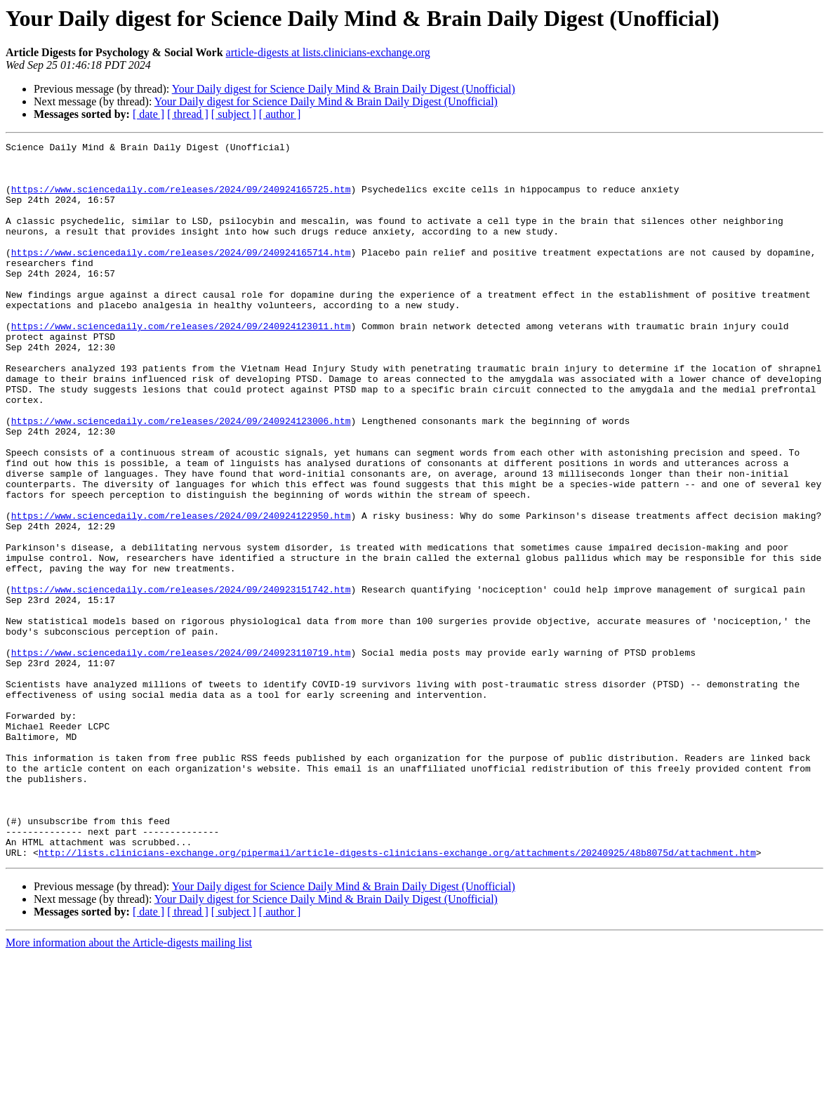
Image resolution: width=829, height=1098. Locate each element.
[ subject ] (233, 114)
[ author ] (280, 114)
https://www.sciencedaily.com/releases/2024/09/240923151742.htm (181, 679)
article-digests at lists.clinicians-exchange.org (328, 52)
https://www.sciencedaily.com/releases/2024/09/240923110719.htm (181, 755)
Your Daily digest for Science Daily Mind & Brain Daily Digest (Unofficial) (343, 89)
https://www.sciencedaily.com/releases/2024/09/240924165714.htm (181, 275)
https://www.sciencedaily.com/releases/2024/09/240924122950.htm (181, 591)
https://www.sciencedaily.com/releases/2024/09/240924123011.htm (181, 363)
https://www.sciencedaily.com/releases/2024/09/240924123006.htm (181, 477)
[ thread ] (187, 114)
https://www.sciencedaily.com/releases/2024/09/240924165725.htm (181, 199)
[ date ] (148, 114)
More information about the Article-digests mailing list (129, 1086)
